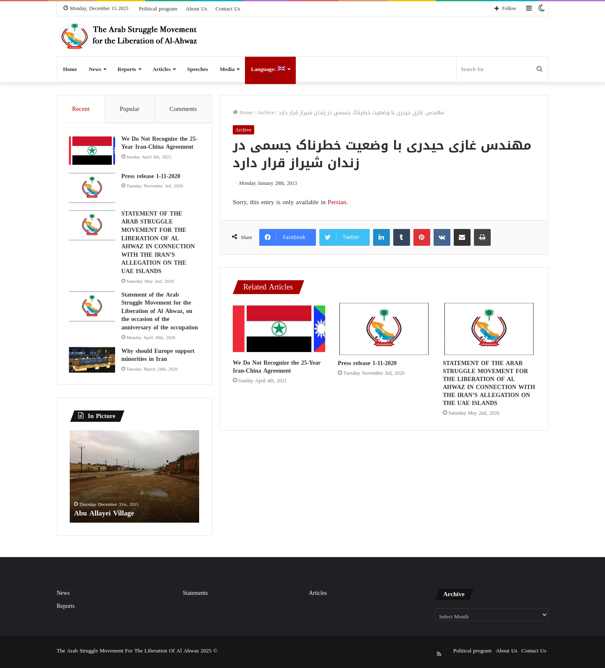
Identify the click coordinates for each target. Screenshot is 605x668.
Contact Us (228, 8)
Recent (80, 109)
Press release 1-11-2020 (367, 363)
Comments (183, 109)
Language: (268, 69)
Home (70, 69)
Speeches (197, 69)
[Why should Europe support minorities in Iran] (93, 361)
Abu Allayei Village (106, 515)
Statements (195, 595)
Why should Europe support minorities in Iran (158, 356)
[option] (134, 478)
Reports (127, 69)
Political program (158, 8)
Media (227, 69)
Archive (265, 112)
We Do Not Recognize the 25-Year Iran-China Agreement (277, 366)
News (95, 69)
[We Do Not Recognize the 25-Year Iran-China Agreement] (279, 329)
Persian (337, 202)
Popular (129, 109)
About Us (196, 8)
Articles (162, 69)
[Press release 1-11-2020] (384, 329)
